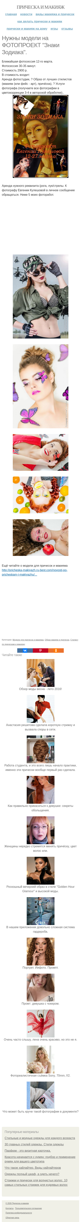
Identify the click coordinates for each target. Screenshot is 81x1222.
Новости (26, 14)
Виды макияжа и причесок (55, 14)
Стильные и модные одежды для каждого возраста (40, 1138)
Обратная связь (12, 1218)
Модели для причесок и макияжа (28, 640)
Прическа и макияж (40, 7)
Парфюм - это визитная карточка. (28, 1150)
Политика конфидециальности (19, 1213)
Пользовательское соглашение (28, 1208)
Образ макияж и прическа (57, 640)
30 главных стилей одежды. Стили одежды (34, 1144)
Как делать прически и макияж (39, 21)
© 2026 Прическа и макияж (17, 1203)
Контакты (10, 1208)
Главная (11, 14)
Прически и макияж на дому (27, 28)
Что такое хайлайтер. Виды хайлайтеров (33, 1167)
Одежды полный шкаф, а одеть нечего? (32, 1174)
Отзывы (67, 28)
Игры (54, 28)
